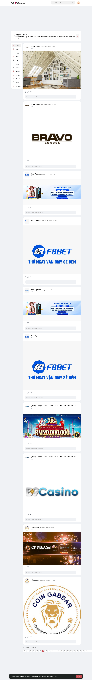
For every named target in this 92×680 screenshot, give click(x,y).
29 (74, 651)
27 (68, 651)
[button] (63, 2)
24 (58, 651)
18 (40, 651)
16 (34, 651)
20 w (32, 48)
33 (86, 651)
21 (49, 651)
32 (83, 651)
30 (77, 651)
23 (55, 651)
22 (52, 651)
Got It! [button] (78, 676)
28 (71, 651)
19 (43, 651)
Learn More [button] (54, 676)
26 (64, 651)
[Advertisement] (46, 17)
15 (30, 651)
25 (61, 651)
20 (46, 651)
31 (80, 651)
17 (37, 651)
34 (89, 651)
